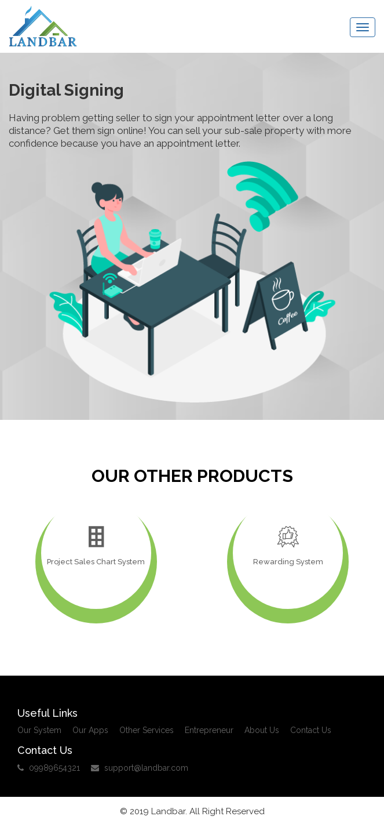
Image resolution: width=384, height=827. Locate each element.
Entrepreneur (209, 730)
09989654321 (48, 767)
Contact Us (310, 730)
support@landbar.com (139, 767)
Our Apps (90, 730)
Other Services (146, 730)
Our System (39, 730)
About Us (261, 730)
